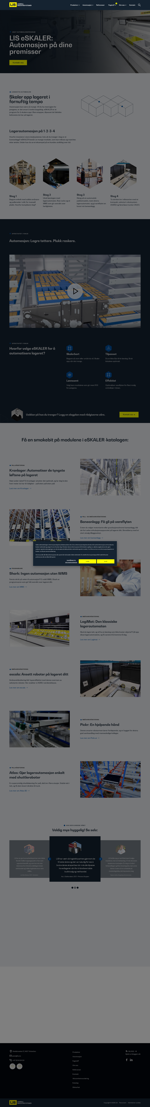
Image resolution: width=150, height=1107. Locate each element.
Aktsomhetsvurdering (80, 1078)
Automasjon (87, 5)
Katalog (75, 1083)
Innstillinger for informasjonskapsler (71, 561)
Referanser (100, 5)
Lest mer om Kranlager (19, 488)
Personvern (122, 1103)
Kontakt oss (18, 62)
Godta (87, 561)
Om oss (122, 5)
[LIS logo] (20, 5)
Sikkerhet (76, 1087)
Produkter (74, 5)
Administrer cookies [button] (134, 1103)
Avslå (105, 561)
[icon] (126, 1060)
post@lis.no (16, 1056)
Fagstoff (75, 1061)
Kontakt (132, 5)
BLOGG (131, 1051)
